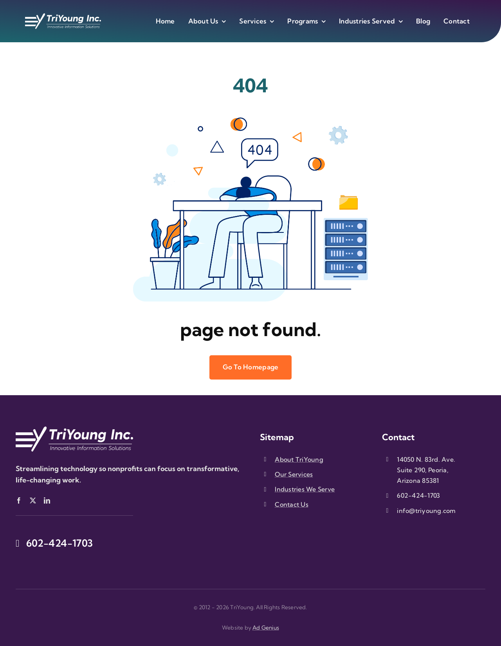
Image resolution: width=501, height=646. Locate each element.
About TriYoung (299, 459)
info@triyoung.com (426, 511)
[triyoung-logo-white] (63, 17)
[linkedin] (47, 500)
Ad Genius (265, 627)
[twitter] (33, 500)
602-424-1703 (418, 495)
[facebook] (19, 500)
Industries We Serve (305, 489)
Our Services (294, 474)
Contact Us (291, 504)
